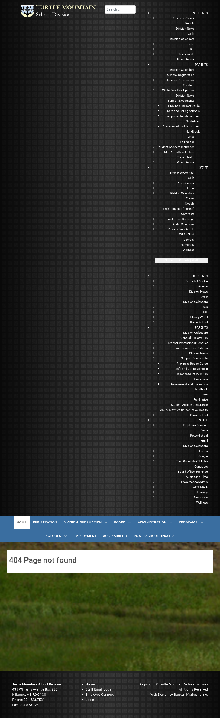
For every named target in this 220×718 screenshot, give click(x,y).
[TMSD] (62, 11)
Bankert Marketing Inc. (191, 694)
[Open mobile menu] (181, 260)
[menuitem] (200, 13)
